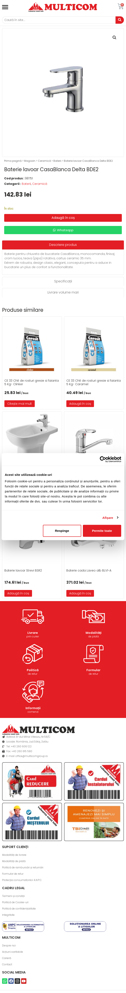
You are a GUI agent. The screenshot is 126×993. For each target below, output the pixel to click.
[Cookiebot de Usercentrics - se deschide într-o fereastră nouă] (103, 459)
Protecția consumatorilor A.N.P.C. (22, 880)
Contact (7, 964)
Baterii (57, 161)
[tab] (63, 244)
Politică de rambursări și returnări (22, 867)
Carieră (6, 958)
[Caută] (59, 20)
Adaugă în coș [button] (80, 404)
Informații (33, 708)
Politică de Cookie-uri (15, 902)
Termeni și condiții (13, 896)
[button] (114, 37)
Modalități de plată (14, 861)
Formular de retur (12, 874)
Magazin (29, 161)
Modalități (94, 633)
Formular (93, 670)
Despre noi (9, 945)
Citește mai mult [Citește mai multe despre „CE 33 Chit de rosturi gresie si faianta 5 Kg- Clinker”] (19, 404)
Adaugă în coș (63, 217)
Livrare (32, 633)
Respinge (62, 530)
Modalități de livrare (14, 855)
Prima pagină (13, 161)
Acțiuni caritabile (12, 952)
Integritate (8, 915)
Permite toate (102, 530)
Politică (33, 670)
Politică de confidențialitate (19, 908)
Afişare (107, 517)
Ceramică (44, 161)
